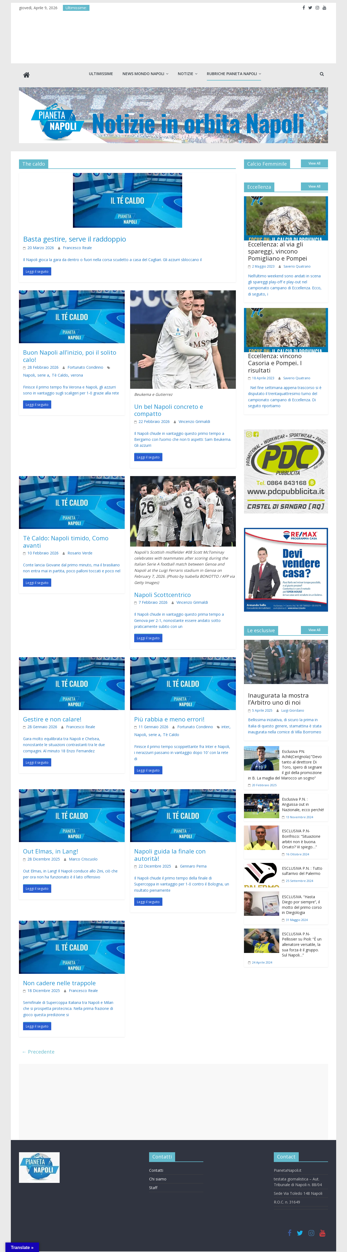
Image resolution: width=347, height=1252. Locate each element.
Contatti (156, 1168)
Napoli (107, 365)
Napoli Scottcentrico (162, 593)
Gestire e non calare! (52, 717)
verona (58, 373)
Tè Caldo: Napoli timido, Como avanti (65, 539)
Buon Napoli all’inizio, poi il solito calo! (69, 353)
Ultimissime (101, 73)
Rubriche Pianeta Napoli (232, 73)
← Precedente (38, 1049)
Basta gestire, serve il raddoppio (87, 236)
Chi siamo (157, 1176)
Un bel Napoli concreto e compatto (168, 408)
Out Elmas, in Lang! (50, 849)
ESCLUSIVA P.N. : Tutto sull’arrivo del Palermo (302, 868)
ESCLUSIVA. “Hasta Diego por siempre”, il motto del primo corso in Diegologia (302, 902)
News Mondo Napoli (143, 73)
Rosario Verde (74, 551)
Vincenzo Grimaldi (188, 419)
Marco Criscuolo (76, 857)
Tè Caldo (43, 373)
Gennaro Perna (187, 864)
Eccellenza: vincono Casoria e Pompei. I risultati (275, 361)
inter (216, 725)
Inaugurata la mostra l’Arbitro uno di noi (278, 696)
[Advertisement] (173, 1100)
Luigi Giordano (292, 708)
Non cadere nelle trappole (59, 981)
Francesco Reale (71, 246)
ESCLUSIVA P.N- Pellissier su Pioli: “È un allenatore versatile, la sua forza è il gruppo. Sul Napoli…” (302, 942)
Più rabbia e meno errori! (169, 717)
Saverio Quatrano (297, 264)
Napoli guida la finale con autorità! (170, 852)
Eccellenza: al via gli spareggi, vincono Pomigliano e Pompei (277, 249)
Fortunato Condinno (79, 365)
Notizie (185, 73)
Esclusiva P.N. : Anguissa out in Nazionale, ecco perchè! (303, 802)
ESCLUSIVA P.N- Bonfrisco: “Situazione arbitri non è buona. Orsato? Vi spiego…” (301, 836)
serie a (28, 373)
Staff (153, 1185)
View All (314, 161)
